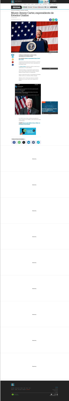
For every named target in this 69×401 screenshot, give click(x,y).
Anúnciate (56, 387)
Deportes (36, 4)
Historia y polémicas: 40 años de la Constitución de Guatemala (49, 110)
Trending (49, 4)
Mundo (26, 10)
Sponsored (28, 389)
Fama (40, 4)
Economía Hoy (19, 4)
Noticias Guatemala (15, 10)
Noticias (25, 4)
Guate (29, 4)
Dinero (32, 4)
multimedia (54, 4)
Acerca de (56, 388)
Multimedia (24, 389)
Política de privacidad (55, 389)
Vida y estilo (45, 4)
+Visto (50, 68)
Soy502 (14, 4)
